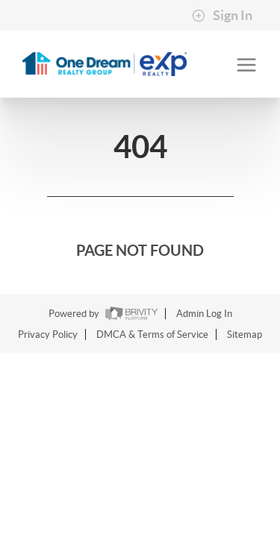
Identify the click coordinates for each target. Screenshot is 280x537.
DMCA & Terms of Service (152, 334)
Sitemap (244, 334)
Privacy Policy (48, 334)
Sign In (222, 15)
